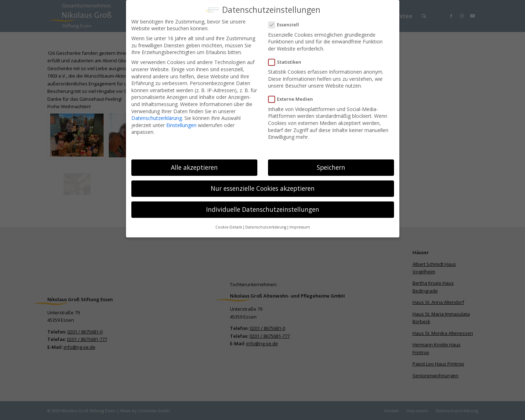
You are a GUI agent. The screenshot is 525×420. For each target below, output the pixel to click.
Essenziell (286, 22)
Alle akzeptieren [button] (194, 164)
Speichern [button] (331, 164)
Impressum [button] (299, 224)
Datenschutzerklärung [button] (265, 224)
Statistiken (288, 59)
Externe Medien (293, 96)
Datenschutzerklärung (156, 114)
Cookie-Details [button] (228, 224)
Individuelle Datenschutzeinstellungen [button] (262, 206)
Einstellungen (181, 122)
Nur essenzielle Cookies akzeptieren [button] (263, 185)
